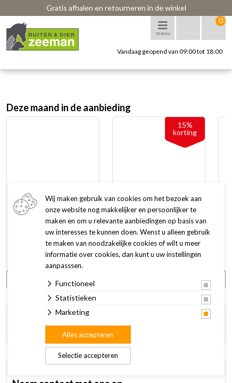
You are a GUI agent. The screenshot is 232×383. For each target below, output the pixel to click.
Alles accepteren (87, 334)
